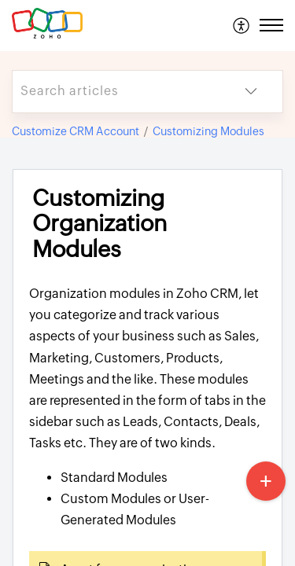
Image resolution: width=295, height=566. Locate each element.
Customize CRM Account (75, 131)
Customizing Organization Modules (99, 224)
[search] (116, 91)
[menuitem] (242, 25)
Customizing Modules (208, 131)
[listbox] (250, 91)
